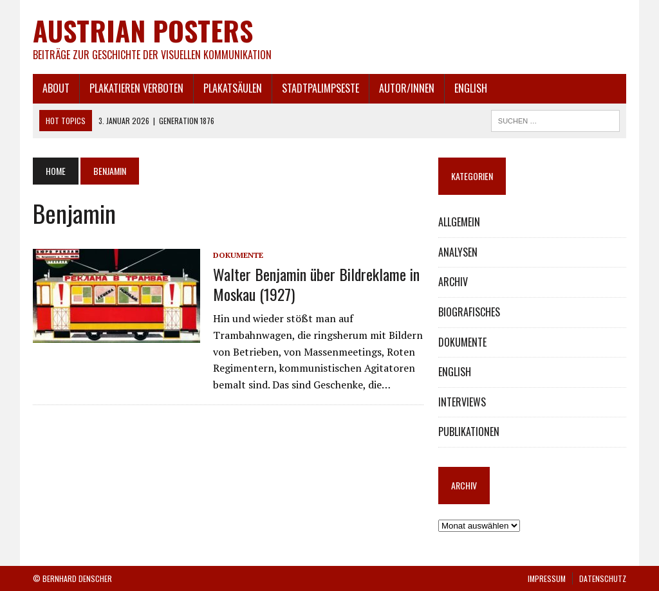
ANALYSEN (458, 252)
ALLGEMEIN (459, 222)
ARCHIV (453, 281)
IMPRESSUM (547, 578)
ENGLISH (470, 88)
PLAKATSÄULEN (232, 88)
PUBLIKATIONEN (468, 431)
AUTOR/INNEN (406, 88)
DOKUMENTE (238, 255)
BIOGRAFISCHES (469, 312)
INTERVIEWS (462, 402)
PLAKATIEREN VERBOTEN (136, 88)
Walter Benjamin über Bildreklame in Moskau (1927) (316, 283)
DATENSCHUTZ (602, 578)
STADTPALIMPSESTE (320, 88)
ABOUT (56, 88)
